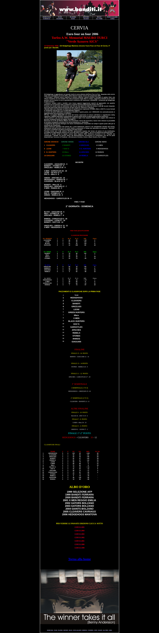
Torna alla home (79, 559)
